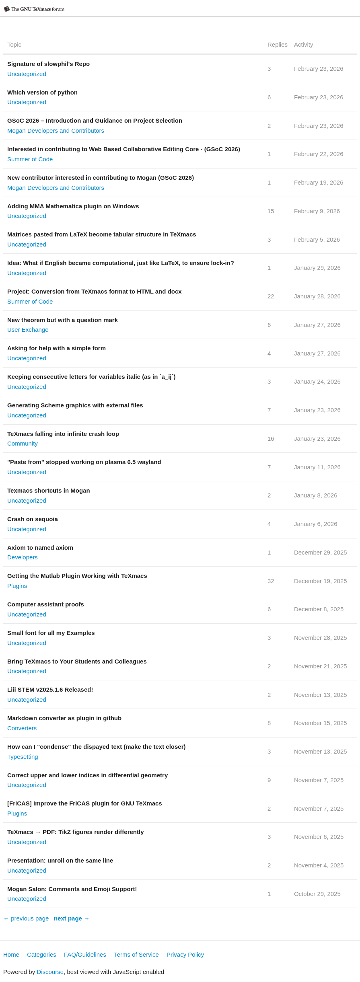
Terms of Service (136, 954)
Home (11, 954)
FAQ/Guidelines (85, 954)
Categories (41, 954)
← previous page (26, 918)
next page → (72, 918)
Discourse (50, 971)
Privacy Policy (185, 954)
